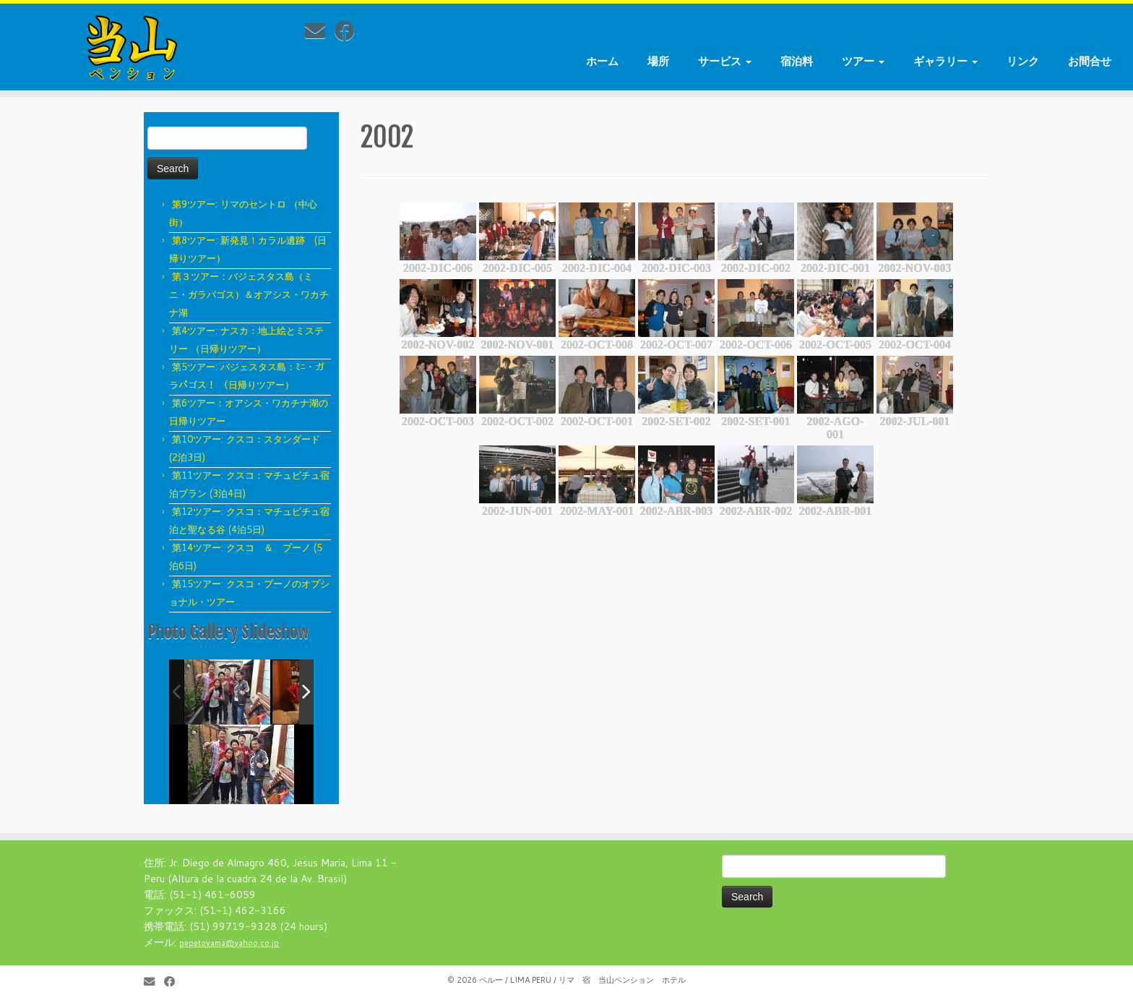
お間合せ (1089, 61)
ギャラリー (945, 61)
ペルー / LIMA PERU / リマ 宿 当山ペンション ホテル (582, 980)
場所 (658, 61)
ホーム (602, 61)
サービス (724, 61)
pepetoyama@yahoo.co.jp (229, 943)
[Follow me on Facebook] (349, 30)
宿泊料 (796, 61)
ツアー (863, 61)
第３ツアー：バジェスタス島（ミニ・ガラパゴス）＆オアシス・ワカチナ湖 (249, 294)
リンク (1023, 61)
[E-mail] (320, 30)
